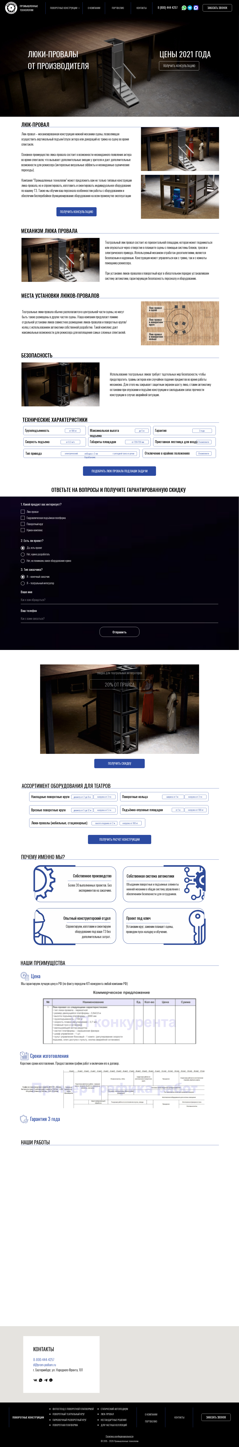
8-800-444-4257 (43, 1359)
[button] (217, 7)
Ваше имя (26, 591)
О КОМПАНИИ (94, 8)
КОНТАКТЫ (142, 8)
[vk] (35, 1380)
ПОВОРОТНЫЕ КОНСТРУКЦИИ (63, 8)
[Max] (51, 1380)
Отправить (119, 632)
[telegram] (46, 1380)
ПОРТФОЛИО (118, 8)
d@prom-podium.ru (44, 1364)
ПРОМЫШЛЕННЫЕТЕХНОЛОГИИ (29, 8)
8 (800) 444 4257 (168, 7)
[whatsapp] (41, 1380)
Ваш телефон (29, 610)
